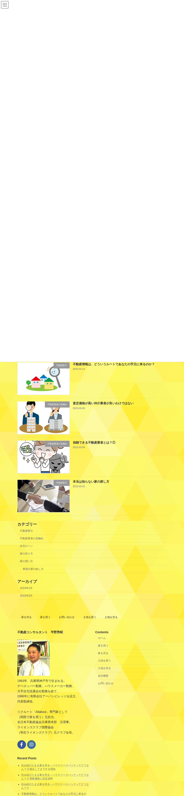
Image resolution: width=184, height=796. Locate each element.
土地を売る (111, 617)
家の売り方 (26, 553)
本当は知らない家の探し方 (91, 481)
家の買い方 (26, 561)
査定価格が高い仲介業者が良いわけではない (103, 403)
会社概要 (103, 675)
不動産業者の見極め (31, 538)
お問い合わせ (67, 617)
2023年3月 (26, 595)
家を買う (45, 617)
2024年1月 (26, 588)
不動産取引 (26, 530)
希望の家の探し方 (33, 568)
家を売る (26, 617)
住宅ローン (26, 546)
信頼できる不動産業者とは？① (94, 442)
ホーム (102, 638)
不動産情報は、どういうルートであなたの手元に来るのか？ (114, 364)
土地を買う (89, 617)
